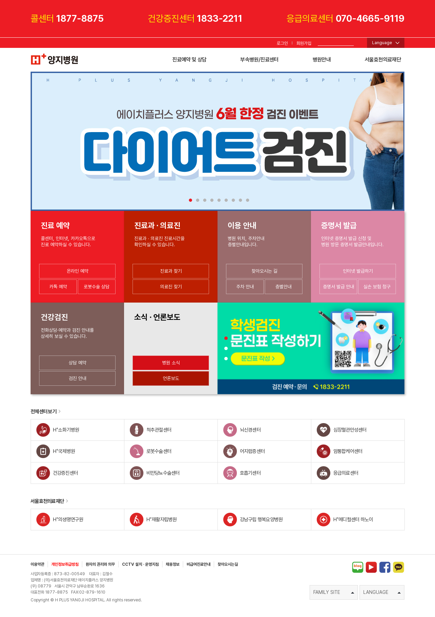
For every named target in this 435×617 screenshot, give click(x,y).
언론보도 (171, 378)
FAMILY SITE (333, 592)
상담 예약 (77, 362)
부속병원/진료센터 (259, 59)
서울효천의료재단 (383, 59)
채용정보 (172, 564)
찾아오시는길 (228, 564)
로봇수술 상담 (96, 286)
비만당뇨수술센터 (163, 473)
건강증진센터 (65, 473)
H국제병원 (64, 450)
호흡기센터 (250, 473)
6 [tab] (225, 200)
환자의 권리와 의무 (100, 564)
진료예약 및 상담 (189, 59)
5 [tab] (218, 200)
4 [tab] (210, 200)
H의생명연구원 (68, 519)
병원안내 (322, 59)
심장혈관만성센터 (350, 430)
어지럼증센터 (252, 451)
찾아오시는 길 (264, 271)
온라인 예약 (77, 271)
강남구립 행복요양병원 (261, 519)
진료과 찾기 (171, 271)
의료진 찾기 (171, 286)
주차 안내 (245, 286)
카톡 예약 (58, 286)
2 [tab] (196, 200)
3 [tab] (203, 200)
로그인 (282, 43)
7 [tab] (232, 200)
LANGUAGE (382, 592)
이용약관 (37, 564)
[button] (226, 338)
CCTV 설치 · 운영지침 (140, 564)
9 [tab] (246, 200)
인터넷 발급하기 (358, 271)
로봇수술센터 (159, 451)
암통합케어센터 (348, 451)
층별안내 (283, 286)
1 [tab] (189, 200)
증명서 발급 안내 (338, 286)
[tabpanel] (217, 141)
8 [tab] (239, 200)
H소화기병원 (66, 429)
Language (382, 42)
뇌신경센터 (250, 430)
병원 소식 (171, 362)
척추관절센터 (159, 430)
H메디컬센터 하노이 (353, 519)
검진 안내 (77, 378)
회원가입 (303, 43)
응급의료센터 (346, 473)
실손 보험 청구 (376, 286)
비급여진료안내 (198, 564)
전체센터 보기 (46, 412)
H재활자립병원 (161, 519)
